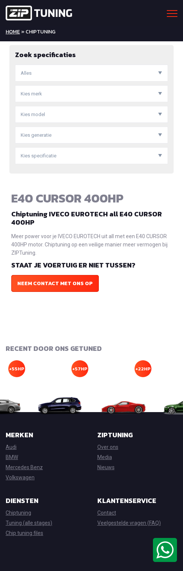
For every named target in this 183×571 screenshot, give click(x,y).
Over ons (107, 447)
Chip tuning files (24, 533)
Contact (106, 513)
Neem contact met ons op (55, 283)
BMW (12, 457)
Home (13, 32)
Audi (11, 447)
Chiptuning (18, 513)
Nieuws (106, 467)
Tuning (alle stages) (29, 523)
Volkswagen (20, 477)
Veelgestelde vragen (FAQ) (129, 523)
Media (104, 457)
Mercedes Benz (24, 467)
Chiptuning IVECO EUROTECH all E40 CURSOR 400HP (86, 218)
